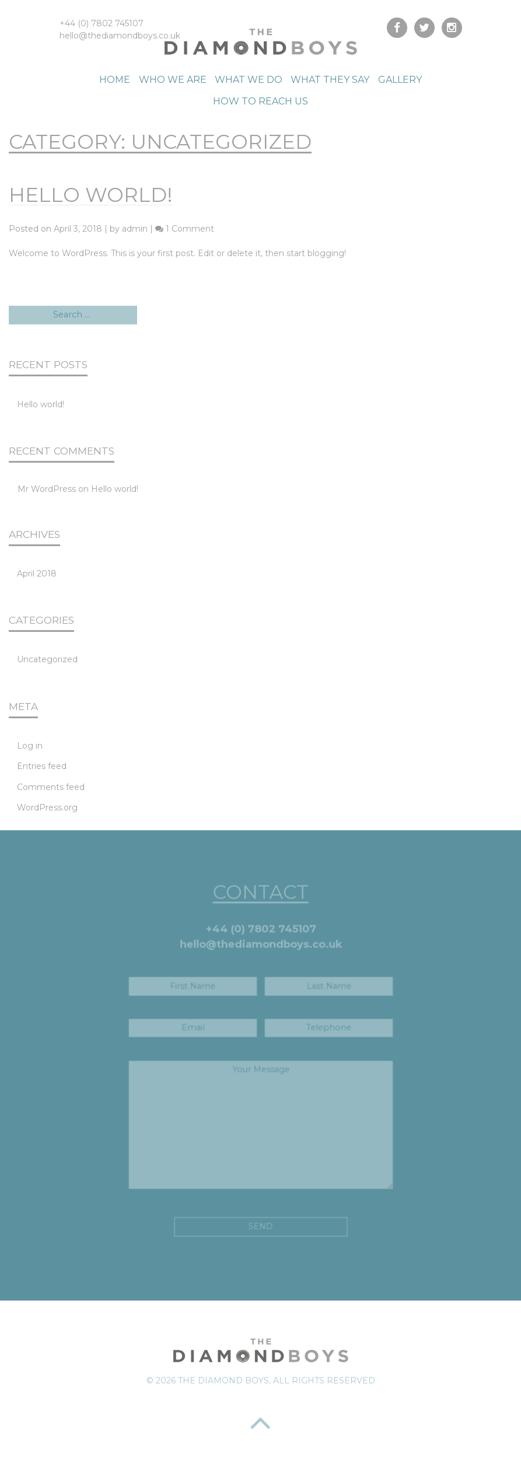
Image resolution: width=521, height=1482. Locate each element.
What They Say (330, 79)
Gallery (400, 79)
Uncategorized (47, 659)
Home (114, 79)
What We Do (248, 79)
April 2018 (37, 573)
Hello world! (91, 195)
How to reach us (260, 101)
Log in (30, 745)
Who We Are (173, 79)
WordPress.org (47, 807)
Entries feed (42, 766)
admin (135, 228)
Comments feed (51, 787)
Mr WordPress (47, 489)
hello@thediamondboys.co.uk (120, 35)
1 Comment (190, 228)
